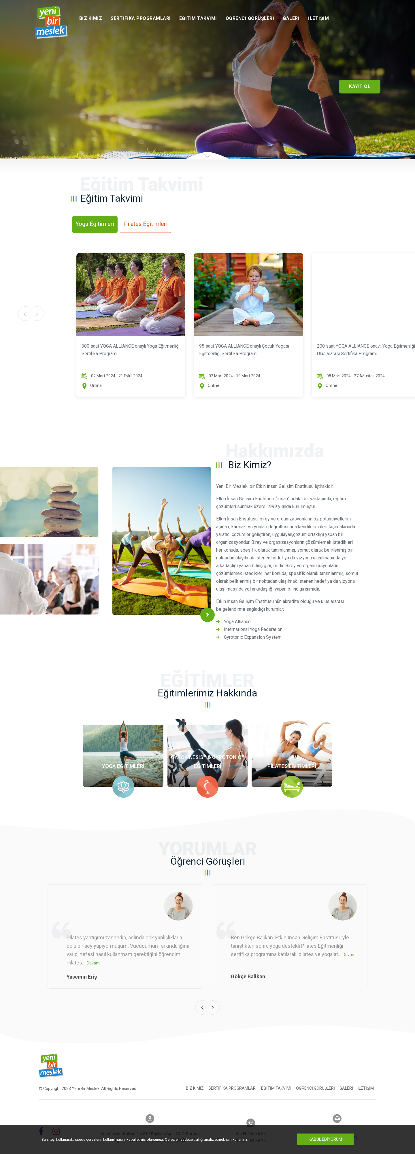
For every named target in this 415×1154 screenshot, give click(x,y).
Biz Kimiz (195, 1083)
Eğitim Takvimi (198, 18)
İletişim (318, 18)
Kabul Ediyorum (325, 1139)
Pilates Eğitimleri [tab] (145, 223)
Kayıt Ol (359, 86)
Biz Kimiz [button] (90, 18)
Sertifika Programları (141, 18)
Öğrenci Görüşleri (250, 18)
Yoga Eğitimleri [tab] (95, 223)
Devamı (94, 958)
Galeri (291, 18)
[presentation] (202, 1002)
